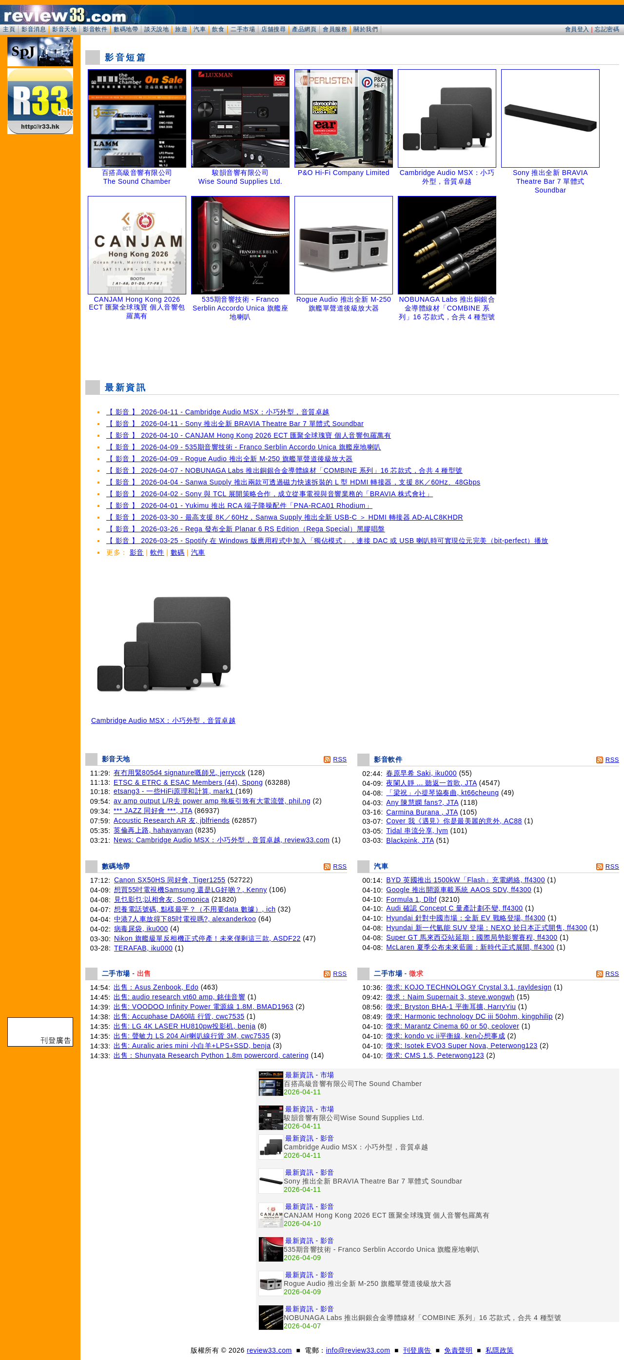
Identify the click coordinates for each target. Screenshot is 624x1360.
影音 (137, 552)
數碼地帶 (126, 29)
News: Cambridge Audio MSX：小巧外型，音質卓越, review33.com (222, 840)
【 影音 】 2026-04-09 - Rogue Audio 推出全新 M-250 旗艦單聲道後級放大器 (229, 459)
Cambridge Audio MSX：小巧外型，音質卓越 (163, 717)
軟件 (157, 552)
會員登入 (577, 29)
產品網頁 (304, 29)
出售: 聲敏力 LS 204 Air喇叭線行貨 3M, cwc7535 (192, 1036)
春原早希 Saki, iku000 (421, 773)
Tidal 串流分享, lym (417, 831)
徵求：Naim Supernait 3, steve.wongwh (450, 997)
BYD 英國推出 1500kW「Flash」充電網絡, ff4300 (465, 880)
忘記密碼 (607, 29)
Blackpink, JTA (410, 840)
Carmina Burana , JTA (422, 812)
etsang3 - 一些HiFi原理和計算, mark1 (174, 791)
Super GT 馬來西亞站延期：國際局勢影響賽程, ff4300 (471, 937)
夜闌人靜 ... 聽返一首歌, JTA (431, 783)
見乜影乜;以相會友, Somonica (161, 899)
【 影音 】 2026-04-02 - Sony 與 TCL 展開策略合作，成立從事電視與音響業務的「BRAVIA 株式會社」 (269, 494)
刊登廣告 (417, 1350)
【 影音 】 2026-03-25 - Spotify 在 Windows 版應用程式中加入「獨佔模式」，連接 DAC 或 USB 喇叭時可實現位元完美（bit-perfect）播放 (327, 540)
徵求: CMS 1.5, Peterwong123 (435, 1055)
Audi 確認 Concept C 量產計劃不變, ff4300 (454, 908)
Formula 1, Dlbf (411, 899)
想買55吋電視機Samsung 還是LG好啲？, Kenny (190, 890)
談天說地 (156, 29)
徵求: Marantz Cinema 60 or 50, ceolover (452, 1026)
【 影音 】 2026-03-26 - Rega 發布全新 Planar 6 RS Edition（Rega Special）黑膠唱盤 (245, 529)
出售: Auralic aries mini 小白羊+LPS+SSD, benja (192, 1045)
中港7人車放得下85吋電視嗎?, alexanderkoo (185, 919)
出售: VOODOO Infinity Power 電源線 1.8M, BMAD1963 (203, 1006)
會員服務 (335, 29)
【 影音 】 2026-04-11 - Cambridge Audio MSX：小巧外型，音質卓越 (218, 412)
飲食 (218, 29)
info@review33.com (358, 1350)
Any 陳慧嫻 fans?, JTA (422, 802)
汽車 (200, 29)
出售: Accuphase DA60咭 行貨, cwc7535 (179, 1016)
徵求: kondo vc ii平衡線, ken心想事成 (445, 1036)
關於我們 (365, 29)
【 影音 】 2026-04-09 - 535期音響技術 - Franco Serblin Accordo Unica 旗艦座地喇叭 (243, 447)
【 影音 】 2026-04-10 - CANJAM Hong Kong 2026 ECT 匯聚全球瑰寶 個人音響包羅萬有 (248, 435)
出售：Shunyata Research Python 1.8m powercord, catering (211, 1055)
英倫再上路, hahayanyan (153, 830)
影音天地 (64, 29)
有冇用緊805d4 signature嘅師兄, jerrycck (179, 773)
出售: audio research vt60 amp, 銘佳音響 (179, 997)
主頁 (9, 29)
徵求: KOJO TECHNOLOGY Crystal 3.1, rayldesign (468, 987)
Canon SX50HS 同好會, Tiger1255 (170, 880)
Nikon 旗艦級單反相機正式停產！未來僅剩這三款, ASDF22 (207, 938)
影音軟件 (95, 29)
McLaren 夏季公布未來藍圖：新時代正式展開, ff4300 (470, 947)
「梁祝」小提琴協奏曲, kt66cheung (442, 793)
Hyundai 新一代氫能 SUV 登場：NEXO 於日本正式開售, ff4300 (486, 928)
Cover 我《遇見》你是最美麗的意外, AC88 (454, 821)
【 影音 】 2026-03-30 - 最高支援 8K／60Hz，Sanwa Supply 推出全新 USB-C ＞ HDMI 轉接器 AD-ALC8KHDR (284, 517)
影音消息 (33, 29)
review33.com (269, 1350)
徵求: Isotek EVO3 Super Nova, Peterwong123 (461, 1045)
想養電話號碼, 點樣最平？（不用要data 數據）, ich (195, 909)
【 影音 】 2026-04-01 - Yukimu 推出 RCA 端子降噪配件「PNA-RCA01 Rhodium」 (239, 505)
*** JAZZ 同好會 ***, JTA (153, 811)
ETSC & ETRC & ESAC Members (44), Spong (188, 782)
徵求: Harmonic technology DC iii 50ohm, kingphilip (469, 1016)
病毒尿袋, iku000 (141, 929)
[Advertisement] (352, 348)
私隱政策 (500, 1350)
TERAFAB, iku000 (143, 948)
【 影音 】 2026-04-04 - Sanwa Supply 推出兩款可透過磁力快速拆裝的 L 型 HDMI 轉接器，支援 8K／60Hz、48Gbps (293, 482)
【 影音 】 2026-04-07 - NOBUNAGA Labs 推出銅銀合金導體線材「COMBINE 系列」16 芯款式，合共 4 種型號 (284, 470)
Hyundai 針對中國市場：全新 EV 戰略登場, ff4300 (466, 918)
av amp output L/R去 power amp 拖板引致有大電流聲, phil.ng (212, 801)
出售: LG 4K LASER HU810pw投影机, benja (184, 1026)
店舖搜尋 (273, 29)
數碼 (178, 552)
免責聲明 (458, 1350)
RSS (340, 759)
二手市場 (243, 29)
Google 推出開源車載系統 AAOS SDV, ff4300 (458, 890)
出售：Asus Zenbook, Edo (156, 987)
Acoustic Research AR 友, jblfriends (172, 820)
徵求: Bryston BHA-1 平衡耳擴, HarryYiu (451, 1006)
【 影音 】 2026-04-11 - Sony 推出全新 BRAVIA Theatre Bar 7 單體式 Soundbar (235, 423)
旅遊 (181, 29)
